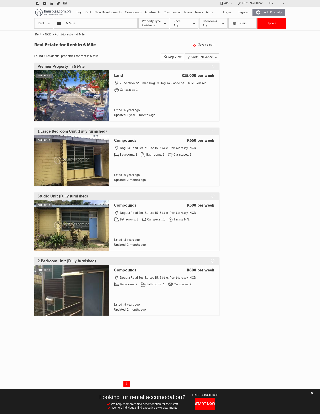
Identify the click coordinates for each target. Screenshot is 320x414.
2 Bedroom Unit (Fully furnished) (67, 261)
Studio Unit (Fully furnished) (63, 196)
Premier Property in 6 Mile (61, 66)
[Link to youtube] (44, 3)
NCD (48, 34)
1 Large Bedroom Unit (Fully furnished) (72, 131)
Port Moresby (64, 34)
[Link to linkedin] (51, 3)
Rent (38, 34)
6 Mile (80, 34)
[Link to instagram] (65, 3)
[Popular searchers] (59, 23)
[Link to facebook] (37, 3)
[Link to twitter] (58, 3)
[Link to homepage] (52, 12)
